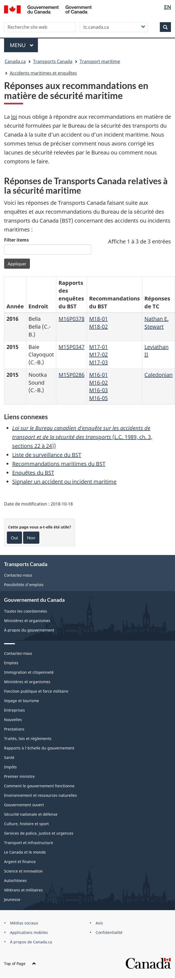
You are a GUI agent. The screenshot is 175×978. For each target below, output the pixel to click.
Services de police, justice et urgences (38, 833)
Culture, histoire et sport (26, 823)
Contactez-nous (18, 575)
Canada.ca (15, 61)
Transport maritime (100, 61)
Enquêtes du (33, 472)
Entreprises (14, 710)
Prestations (14, 729)
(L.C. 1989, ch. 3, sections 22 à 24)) (82, 437)
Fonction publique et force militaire (36, 691)
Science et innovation (23, 871)
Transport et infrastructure (28, 842)
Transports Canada (52, 61)
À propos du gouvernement (29, 630)
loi (14, 116)
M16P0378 (72, 318)
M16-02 (98, 382)
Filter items (16, 240)
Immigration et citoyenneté (29, 672)
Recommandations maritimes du (58, 463)
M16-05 (98, 398)
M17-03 (98, 362)
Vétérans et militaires (23, 890)
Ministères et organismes (27, 620)
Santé (9, 757)
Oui (14, 537)
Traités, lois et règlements (27, 738)
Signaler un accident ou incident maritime (64, 481)
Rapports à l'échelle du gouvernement (39, 748)
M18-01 (98, 318)
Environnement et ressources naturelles (40, 795)
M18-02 (98, 326)
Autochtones (15, 880)
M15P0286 (72, 374)
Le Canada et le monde (25, 852)
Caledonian (158, 374)
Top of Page (20, 963)
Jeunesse (12, 899)
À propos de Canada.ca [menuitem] (31, 941)
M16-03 (98, 390)
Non (31, 537)
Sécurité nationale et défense (30, 814)
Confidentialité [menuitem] (109, 932)
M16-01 (98, 374)
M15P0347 (72, 347)
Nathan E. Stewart (156, 322)
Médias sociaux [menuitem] (24, 923)
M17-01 (98, 347)
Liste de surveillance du (46, 454)
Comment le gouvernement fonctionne (39, 785)
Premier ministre (19, 776)
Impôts (10, 766)
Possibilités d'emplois (24, 584)
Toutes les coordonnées (25, 611)
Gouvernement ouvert (24, 804)
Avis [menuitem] (99, 923)
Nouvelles (13, 719)
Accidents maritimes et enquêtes (43, 73)
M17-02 (98, 354)
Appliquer (17, 263)
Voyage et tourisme (21, 700)
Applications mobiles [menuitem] (29, 932)
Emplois (11, 662)
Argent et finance (20, 861)
